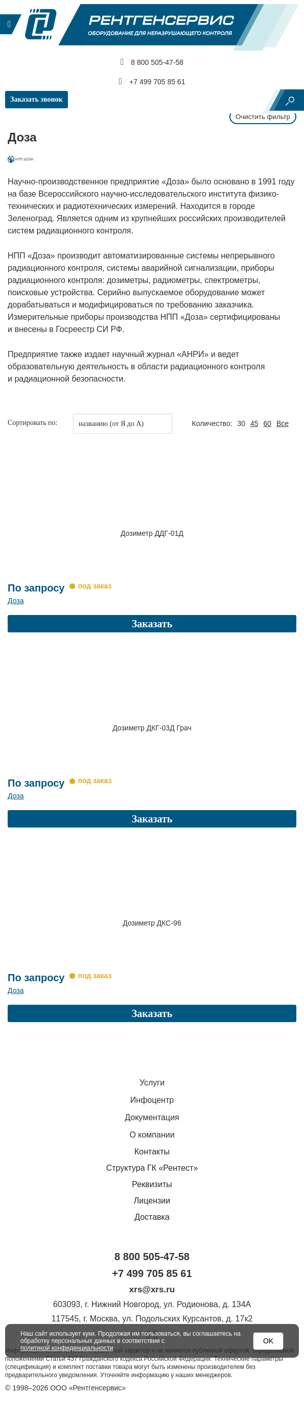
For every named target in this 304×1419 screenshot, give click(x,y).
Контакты (152, 1132)
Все (282, 423)
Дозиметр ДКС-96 (152, 910)
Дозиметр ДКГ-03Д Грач (152, 722)
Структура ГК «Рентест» (152, 1149)
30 (241, 423)
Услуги (152, 1063)
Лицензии (152, 1181)
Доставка (152, 1198)
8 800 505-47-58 (152, 61)
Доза (16, 594)
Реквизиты (152, 1165)
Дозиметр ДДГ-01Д (152, 533)
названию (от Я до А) (111, 424)
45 (254, 423)
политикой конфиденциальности (66, 1348)
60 (267, 423)
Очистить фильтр (261, 116)
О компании (151, 1115)
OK (268, 1341)
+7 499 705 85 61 (152, 81)
